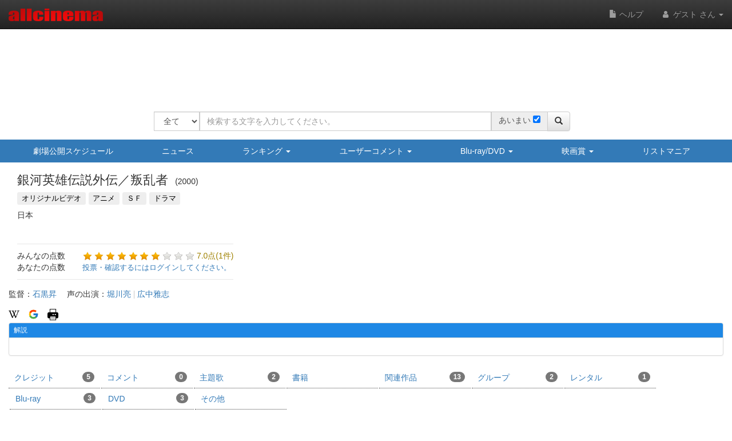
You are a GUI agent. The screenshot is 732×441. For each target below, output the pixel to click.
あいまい (515, 120)
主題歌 (240, 377)
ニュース (178, 151)
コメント (147, 377)
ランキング (266, 151)
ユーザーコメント (376, 151)
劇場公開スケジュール (73, 151)
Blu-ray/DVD (486, 151)
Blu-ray (55, 398)
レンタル (610, 377)
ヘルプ (626, 14)
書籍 (300, 377)
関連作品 (425, 377)
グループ (518, 377)
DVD (148, 398)
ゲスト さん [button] (692, 14)
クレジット (54, 377)
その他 (213, 398)
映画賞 (578, 151)
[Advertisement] (362, 63)
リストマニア (666, 151)
